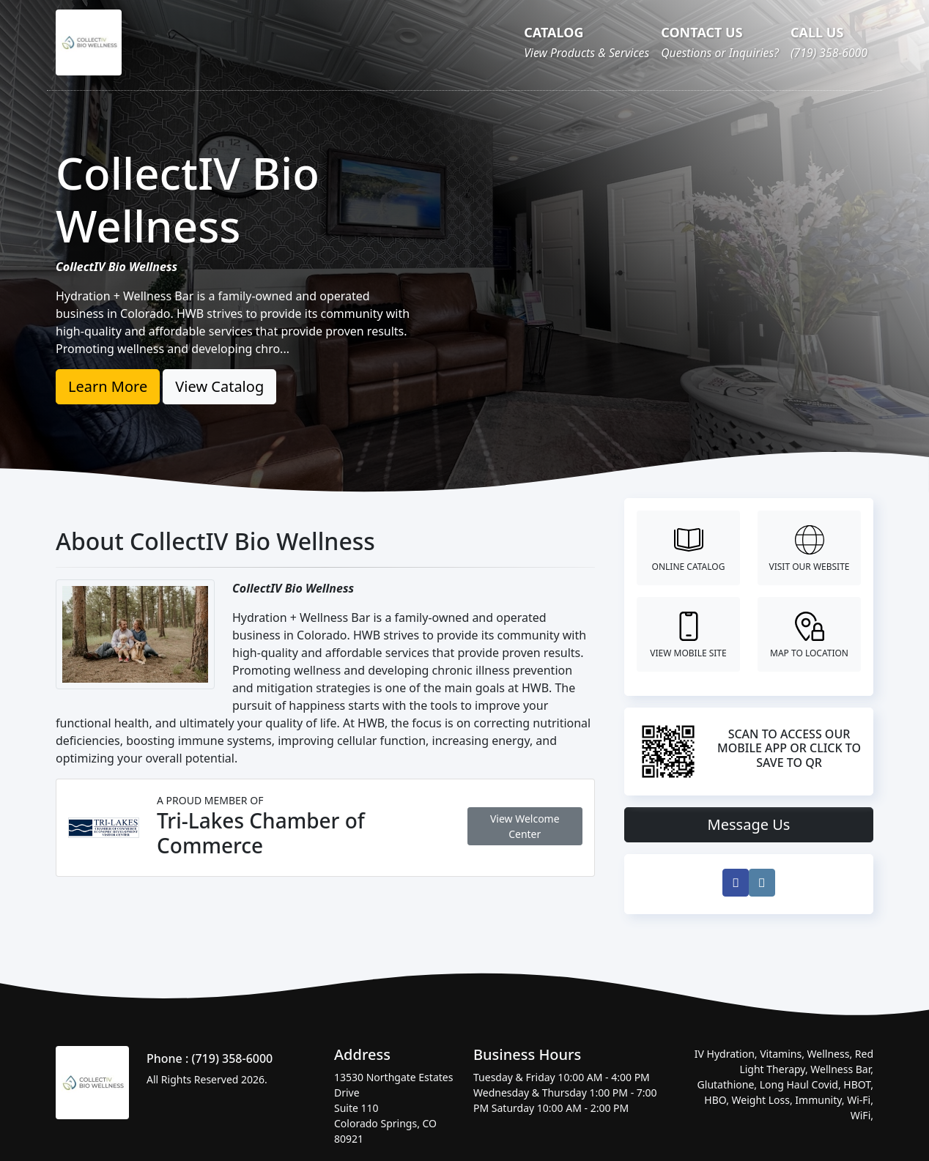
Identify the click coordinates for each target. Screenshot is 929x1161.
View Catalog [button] (219, 386)
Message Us (749, 824)
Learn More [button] (107, 386)
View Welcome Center (525, 826)
